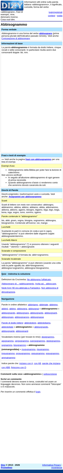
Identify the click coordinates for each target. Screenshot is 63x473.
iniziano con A (26, 363)
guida (59, 15)
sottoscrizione (50, 374)
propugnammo (23, 353)
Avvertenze (56, 467)
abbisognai (33, 308)
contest (51, 15)
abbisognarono (22, 317)
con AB (37, 363)
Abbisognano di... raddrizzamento (18, 283)
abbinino (53, 304)
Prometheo (6, 467)
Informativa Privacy (51, 465)
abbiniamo (33, 304)
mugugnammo (28, 349)
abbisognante (36, 313)
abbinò (5, 308)
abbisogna (22, 308)
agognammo (8, 341)
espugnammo (52, 353)
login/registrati (55, 12)
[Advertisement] (31, 429)
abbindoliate (7, 327)
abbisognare (45, 33)
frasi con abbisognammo (38, 159)
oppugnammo (38, 353)
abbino (12, 308)
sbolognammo (53, 341)
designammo (47, 337)
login (38, 391)
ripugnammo (43, 349)
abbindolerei (30, 323)
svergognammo (37, 341)
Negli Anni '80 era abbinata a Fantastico (21, 288)
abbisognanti (51, 313)
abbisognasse (37, 317)
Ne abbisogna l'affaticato (39, 279)
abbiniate (43, 304)
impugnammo (8, 353)
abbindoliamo (43, 323)
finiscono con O (18, 367)
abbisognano (22, 313)
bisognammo (20, 345)
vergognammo (22, 341)
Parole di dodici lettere (12, 323)
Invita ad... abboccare (45, 283)
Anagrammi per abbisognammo (25, 196)
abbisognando (8, 313)
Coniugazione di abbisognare (16, 38)
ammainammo (8, 357)
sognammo (7, 345)
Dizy (3, 465)
